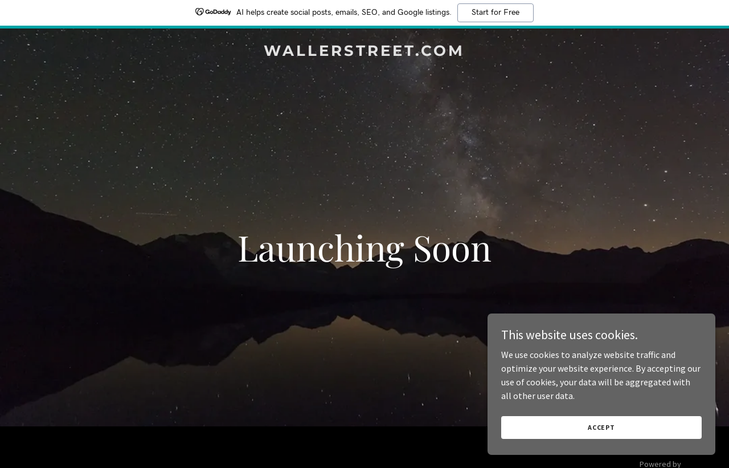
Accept (601, 427)
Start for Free (495, 13)
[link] (364, 52)
